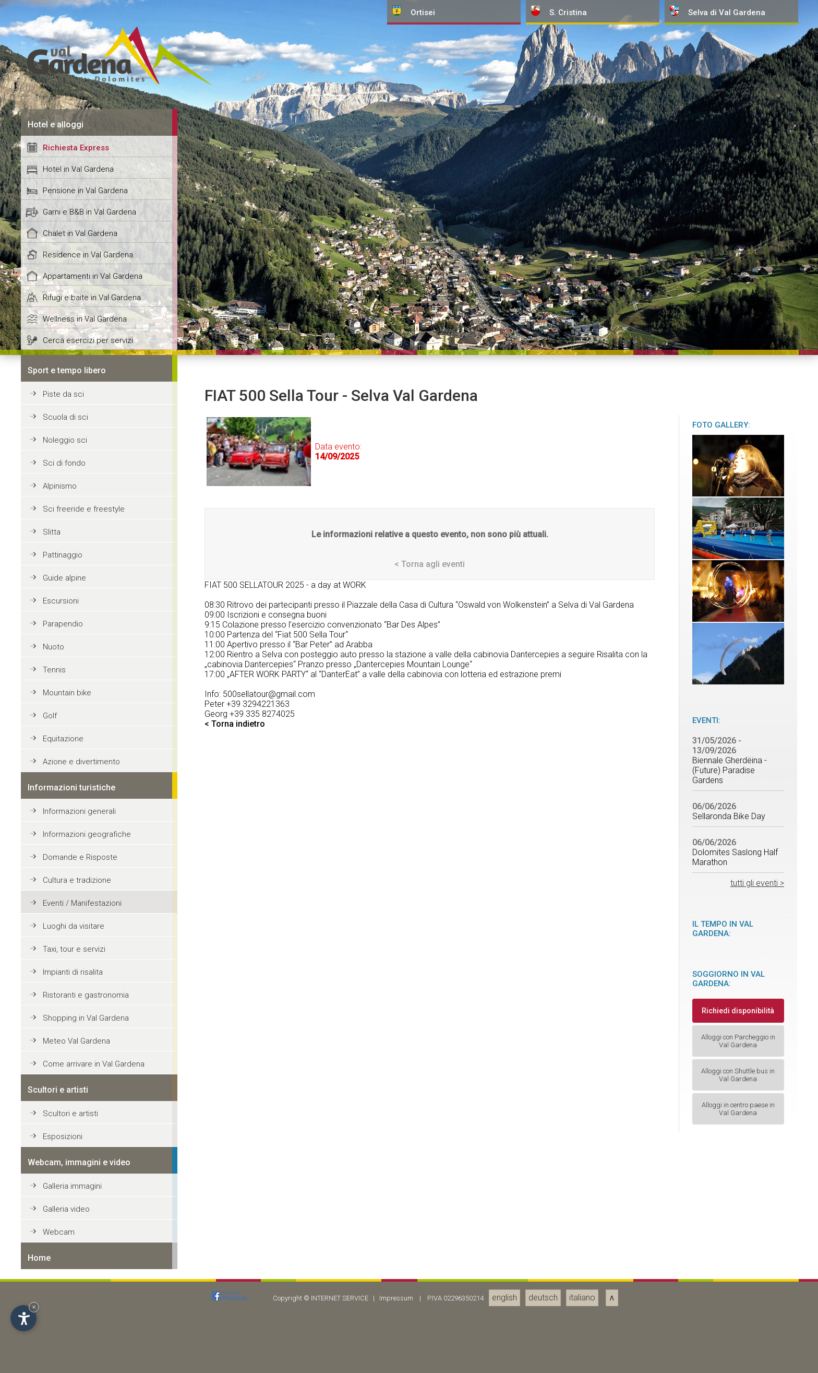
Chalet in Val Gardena (80, 976)
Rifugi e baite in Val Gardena (92, 1041)
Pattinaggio (62, 1298)
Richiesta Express (76, 891)
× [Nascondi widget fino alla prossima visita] (34, 1307)
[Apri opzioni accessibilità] (23, 1318)
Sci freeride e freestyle (84, 1252)
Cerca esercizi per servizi (88, 1083)
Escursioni (61, 1344)
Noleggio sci (65, 1183)
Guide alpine (64, 1321)
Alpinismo (60, 1229)
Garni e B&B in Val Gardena (89, 955)
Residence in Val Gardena (88, 998)
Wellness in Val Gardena (85, 1062)
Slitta (52, 1275)
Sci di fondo (64, 1206)
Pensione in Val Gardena (85, 934)
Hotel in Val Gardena (78, 912)
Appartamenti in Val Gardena (92, 1019)
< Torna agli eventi (429, 1307)
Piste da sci (63, 1137)
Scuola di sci (65, 1160)
